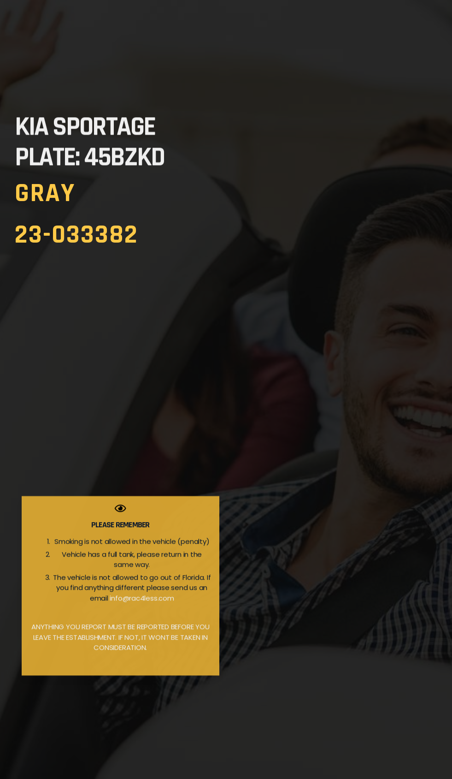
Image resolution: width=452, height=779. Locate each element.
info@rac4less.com (142, 608)
